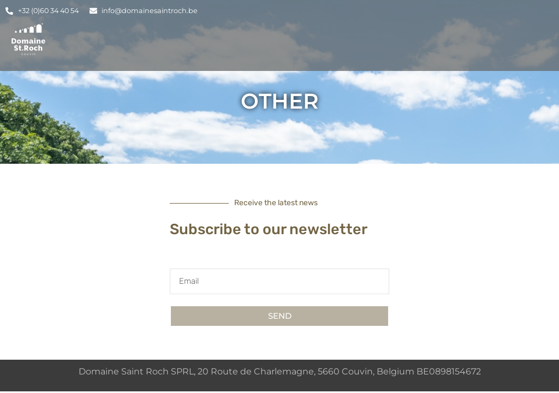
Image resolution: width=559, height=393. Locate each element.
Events (402, 48)
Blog (448, 48)
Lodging (303, 48)
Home (259, 48)
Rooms (352, 48)
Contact (491, 48)
